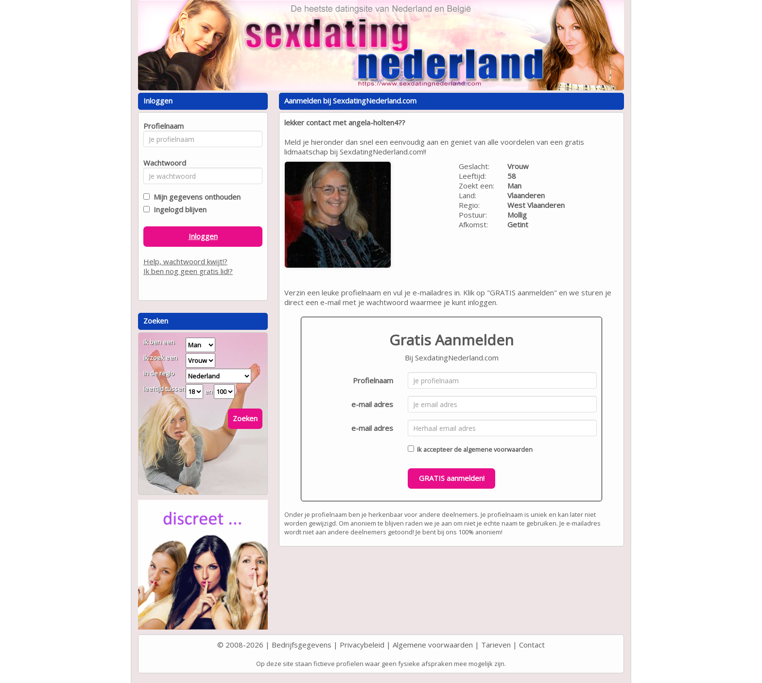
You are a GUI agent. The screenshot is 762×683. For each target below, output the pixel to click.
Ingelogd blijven (178, 209)
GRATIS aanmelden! (452, 478)
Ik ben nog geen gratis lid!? (188, 271)
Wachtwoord (162, 163)
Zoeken (245, 418)
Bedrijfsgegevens (301, 644)
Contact (532, 644)
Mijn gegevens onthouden (195, 197)
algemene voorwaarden (498, 449)
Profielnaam (373, 380)
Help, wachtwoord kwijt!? (185, 261)
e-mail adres (372, 404)
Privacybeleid (362, 644)
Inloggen (203, 236)
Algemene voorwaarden (433, 644)
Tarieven (496, 644)
